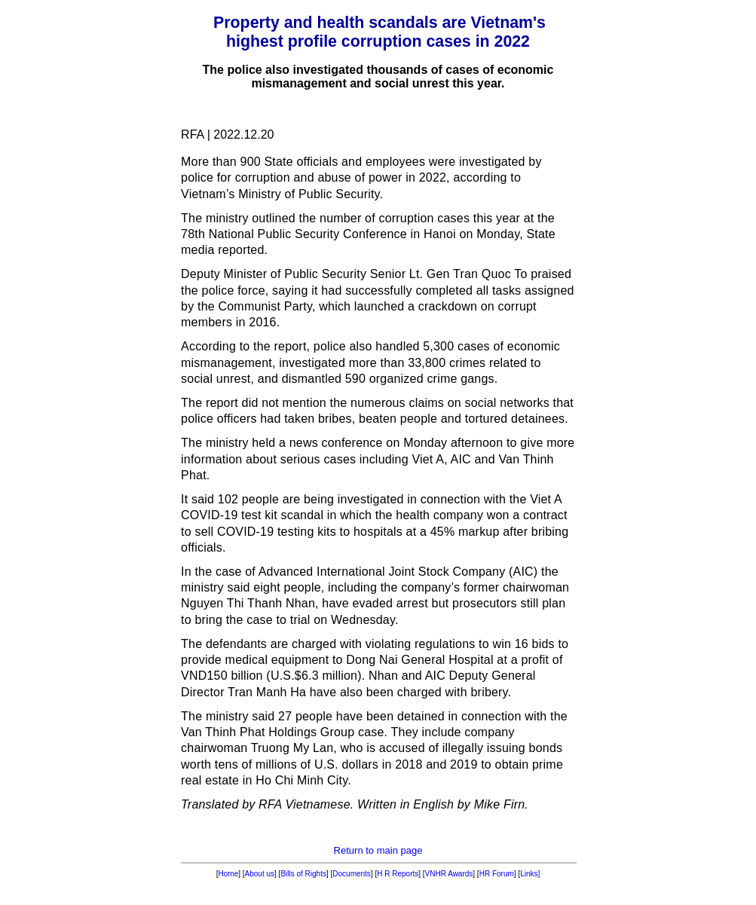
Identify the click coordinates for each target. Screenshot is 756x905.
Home (229, 874)
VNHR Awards (449, 874)
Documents (351, 874)
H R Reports (397, 874)
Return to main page (378, 850)
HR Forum (496, 874)
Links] (530, 874)
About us (259, 874)
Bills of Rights (303, 874)
